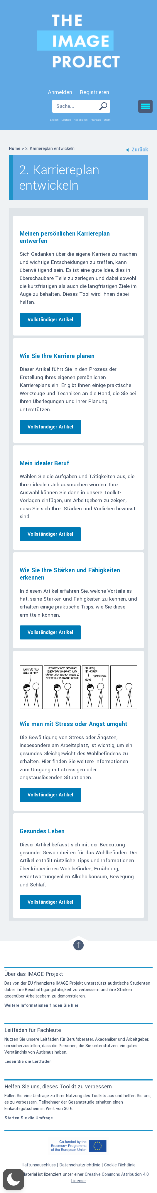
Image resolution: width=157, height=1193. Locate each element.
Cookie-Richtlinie (120, 1165)
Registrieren (94, 92)
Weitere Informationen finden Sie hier (41, 1005)
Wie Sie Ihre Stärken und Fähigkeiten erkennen (70, 574)
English (54, 120)
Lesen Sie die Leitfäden (28, 1061)
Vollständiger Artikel (50, 319)
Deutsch (66, 120)
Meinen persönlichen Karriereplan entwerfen (65, 237)
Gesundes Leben (42, 831)
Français (95, 120)
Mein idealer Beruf (44, 463)
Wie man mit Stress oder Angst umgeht (73, 724)
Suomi (107, 120)
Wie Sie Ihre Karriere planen (57, 356)
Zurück (137, 149)
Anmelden (60, 92)
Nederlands (80, 120)
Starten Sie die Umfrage (28, 1118)
